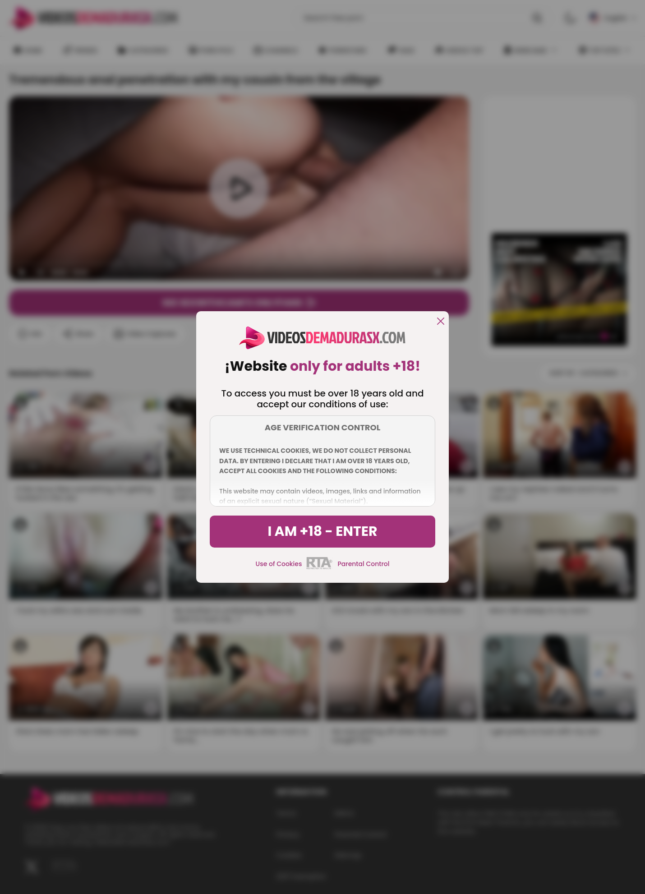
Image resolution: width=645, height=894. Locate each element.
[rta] (319, 567)
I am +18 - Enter (322, 531)
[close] (440, 322)
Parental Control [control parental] (363, 563)
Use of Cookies (279, 563)
